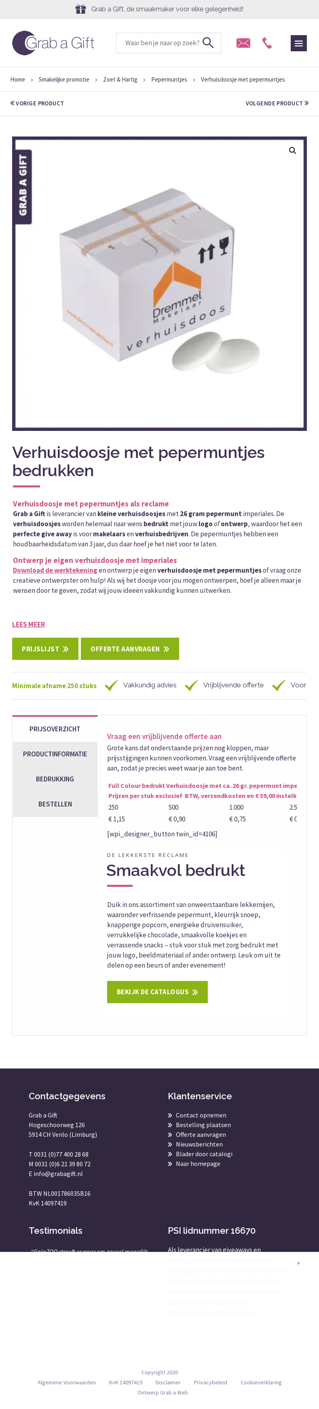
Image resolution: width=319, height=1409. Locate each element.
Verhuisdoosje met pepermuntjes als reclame (91, 503)
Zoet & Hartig (120, 79)
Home (17, 79)
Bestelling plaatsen (203, 1125)
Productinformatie (55, 754)
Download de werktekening (55, 570)
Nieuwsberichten (199, 1144)
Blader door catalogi (204, 1154)
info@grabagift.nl (58, 1174)
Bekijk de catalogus (153, 991)
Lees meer (28, 624)
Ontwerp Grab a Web (162, 1392)
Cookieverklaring (261, 1382)
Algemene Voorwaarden (67, 1382)
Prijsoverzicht (55, 728)
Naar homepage (198, 1163)
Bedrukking (55, 779)
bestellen (55, 804)
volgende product (276, 103)
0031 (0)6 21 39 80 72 (63, 1164)
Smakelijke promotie (64, 79)
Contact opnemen (201, 1115)
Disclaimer (168, 1382)
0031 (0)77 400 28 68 (61, 1154)
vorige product (38, 103)
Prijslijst (40, 649)
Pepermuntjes (169, 79)
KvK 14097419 (125, 1382)
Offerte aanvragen (125, 649)
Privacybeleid (210, 1382)
